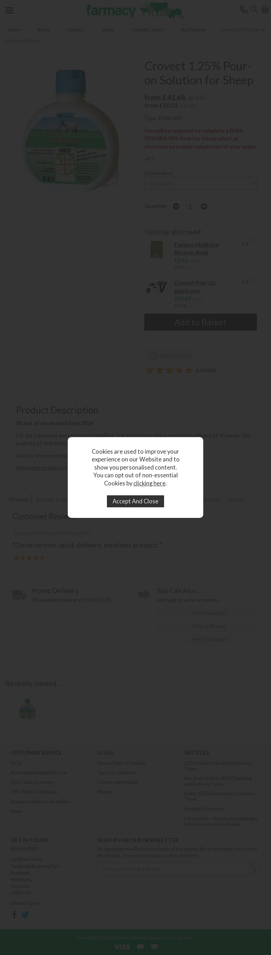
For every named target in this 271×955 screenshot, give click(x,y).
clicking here (149, 483)
